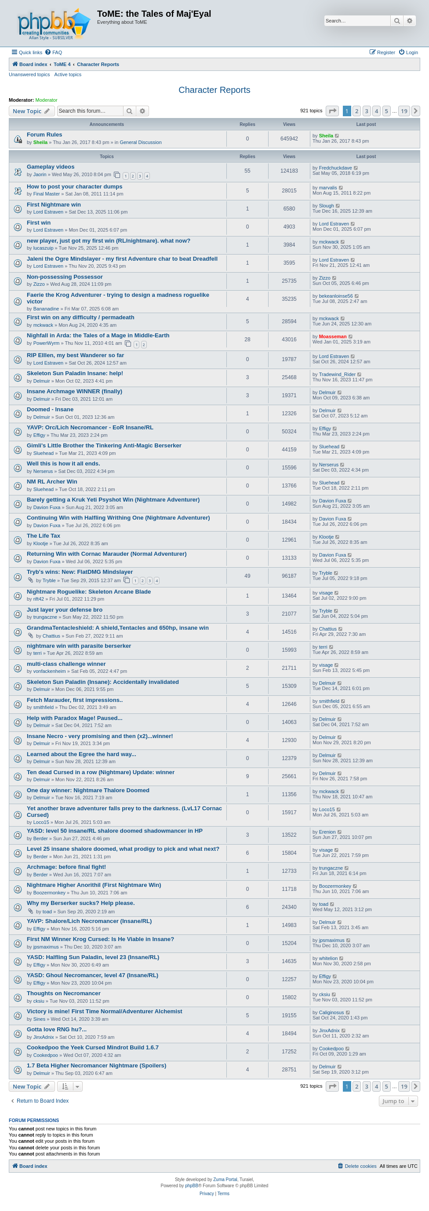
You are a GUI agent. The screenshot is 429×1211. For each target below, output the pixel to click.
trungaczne (45, 617)
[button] (332, 111)
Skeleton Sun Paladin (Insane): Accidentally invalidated (103, 682)
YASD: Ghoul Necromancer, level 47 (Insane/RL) (92, 975)
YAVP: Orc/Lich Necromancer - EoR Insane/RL (90, 427)
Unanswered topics (29, 74)
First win (39, 222)
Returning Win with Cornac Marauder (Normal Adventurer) (107, 553)
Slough (326, 205)
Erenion (327, 831)
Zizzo (39, 284)
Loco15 (41, 822)
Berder (40, 838)
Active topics (68, 74)
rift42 (38, 599)
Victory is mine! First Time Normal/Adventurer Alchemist (104, 1011)
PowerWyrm (46, 343)
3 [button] (366, 111)
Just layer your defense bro (64, 609)
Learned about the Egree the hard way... (81, 754)
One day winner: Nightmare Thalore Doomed (88, 790)
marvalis (328, 187)
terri (37, 653)
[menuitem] (53, 52)
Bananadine (46, 308)
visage (326, 592)
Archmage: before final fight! (66, 867)
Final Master (46, 193)
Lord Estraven (48, 211)
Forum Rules (44, 134)
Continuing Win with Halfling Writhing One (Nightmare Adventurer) (118, 517)
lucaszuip (43, 248)
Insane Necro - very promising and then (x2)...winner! (100, 736)
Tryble (49, 580)
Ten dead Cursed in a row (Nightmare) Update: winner (101, 772)
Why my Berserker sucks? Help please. (81, 903)
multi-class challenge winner (66, 664)
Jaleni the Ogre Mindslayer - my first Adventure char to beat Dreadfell (122, 258)
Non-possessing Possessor (65, 276)
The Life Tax (43, 535)
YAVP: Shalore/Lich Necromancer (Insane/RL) (89, 921)
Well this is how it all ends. (63, 463)
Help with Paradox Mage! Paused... (75, 718)
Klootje (40, 543)
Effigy (39, 435)
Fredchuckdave (335, 167)
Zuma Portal (225, 1179)
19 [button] (404, 111)
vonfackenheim (49, 671)
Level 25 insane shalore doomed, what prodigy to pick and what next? (123, 848)
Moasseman (333, 336)
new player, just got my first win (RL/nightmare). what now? (108, 240)
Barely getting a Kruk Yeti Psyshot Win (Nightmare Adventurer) (113, 499)
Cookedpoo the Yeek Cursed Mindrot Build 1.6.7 (93, 1047)
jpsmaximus (46, 946)
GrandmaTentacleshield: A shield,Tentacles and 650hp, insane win (118, 627)
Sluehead (43, 453)
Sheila (40, 142)
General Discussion (140, 142)
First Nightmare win (54, 204)
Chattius (51, 636)
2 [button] (356, 111)
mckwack (329, 241)
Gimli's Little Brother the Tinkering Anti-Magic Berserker (104, 445)
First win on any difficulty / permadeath (81, 317)
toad (47, 911)
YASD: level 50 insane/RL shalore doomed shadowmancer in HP (115, 830)
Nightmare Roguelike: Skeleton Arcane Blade (89, 591)
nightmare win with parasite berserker (79, 645)
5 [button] (386, 111)
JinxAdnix (43, 1037)
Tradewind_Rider (337, 374)
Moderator (47, 100)
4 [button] (376, 111)
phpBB (191, 1185)
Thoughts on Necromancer (64, 993)
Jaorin (40, 174)
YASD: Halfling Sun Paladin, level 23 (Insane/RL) (93, 957)
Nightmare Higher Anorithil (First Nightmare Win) (94, 885)
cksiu (38, 1001)
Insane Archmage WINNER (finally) (74, 391)
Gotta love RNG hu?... (57, 1029)
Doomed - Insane (50, 409)
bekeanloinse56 (336, 296)
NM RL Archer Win (52, 481)
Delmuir (41, 381)
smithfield (43, 707)
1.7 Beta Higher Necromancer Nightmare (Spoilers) (96, 1065)
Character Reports (214, 90)
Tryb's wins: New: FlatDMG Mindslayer (80, 572)
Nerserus (43, 471)
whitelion (328, 958)
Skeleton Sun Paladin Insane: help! (75, 373)
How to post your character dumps (75, 186)
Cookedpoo (45, 1055)
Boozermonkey (49, 892)
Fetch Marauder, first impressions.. (75, 700)
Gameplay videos (50, 166)
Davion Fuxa (47, 507)
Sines (39, 1019)
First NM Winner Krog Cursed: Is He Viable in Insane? (100, 939)
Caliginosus (331, 1012)
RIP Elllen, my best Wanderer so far (75, 355)
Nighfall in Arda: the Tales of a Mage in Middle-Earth (98, 335)
